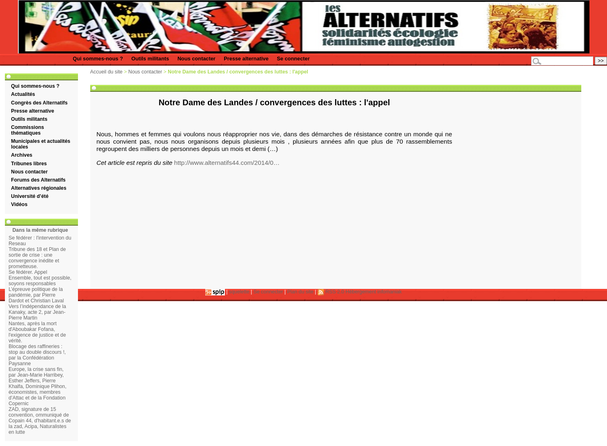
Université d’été (30, 196)
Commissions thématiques (27, 130)
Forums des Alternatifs (38, 180)
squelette (239, 292)
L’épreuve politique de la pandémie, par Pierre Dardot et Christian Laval (36, 295)
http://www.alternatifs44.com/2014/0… (227, 162)
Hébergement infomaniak (374, 292)
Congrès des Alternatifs (39, 103)
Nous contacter (197, 58)
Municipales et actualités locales (40, 144)
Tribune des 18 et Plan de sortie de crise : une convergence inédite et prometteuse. (37, 257)
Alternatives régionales (39, 188)
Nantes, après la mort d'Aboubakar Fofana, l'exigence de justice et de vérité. (37, 332)
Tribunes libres (29, 163)
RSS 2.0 (331, 292)
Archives (21, 155)
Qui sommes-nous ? (98, 58)
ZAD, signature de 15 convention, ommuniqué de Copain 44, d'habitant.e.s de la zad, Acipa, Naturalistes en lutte (40, 420)
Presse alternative (246, 58)
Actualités (23, 94)
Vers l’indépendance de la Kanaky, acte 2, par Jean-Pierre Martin (37, 312)
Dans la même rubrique (40, 230)
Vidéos (19, 204)
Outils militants (150, 58)
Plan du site (300, 292)
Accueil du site (106, 72)
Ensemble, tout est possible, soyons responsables (40, 280)
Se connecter (293, 58)
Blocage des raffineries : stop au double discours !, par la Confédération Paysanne (37, 355)
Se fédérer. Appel (28, 272)
